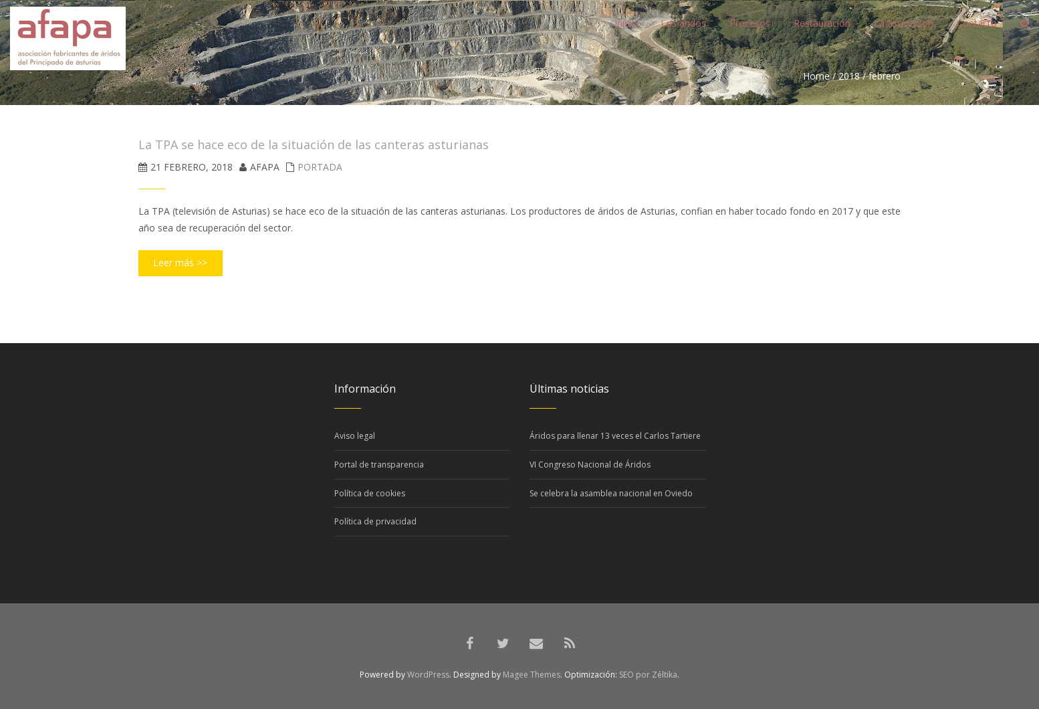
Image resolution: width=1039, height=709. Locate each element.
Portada (320, 167)
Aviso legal (354, 435)
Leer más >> (180, 262)
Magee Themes (531, 674)
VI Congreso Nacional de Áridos (590, 464)
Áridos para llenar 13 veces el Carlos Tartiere (615, 435)
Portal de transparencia (379, 464)
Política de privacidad (375, 521)
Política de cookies (369, 493)
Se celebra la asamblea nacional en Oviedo (611, 493)
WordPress (428, 674)
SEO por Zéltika (648, 674)
